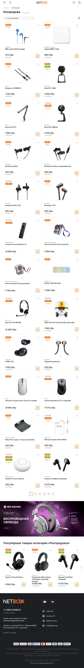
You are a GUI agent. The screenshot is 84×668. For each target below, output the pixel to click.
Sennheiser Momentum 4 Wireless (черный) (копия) (41, 579)
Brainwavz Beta (11, 166)
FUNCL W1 (9, 362)
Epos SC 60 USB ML (13, 322)
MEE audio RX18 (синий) (15, 49)
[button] (20, 43)
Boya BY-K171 (10, 127)
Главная (6, 8)
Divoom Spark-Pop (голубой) (56, 244)
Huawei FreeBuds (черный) (55, 479)
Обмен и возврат (9, 633)
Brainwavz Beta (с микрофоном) (57, 166)
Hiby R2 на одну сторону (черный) (19, 440)
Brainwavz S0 (49, 205)
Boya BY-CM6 (50, 88)
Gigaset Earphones (52, 362)
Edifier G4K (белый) (52, 283)
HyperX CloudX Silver (14, 577)
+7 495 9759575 (12, 610)
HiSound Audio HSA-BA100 (55, 440)
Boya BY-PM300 (51, 127)
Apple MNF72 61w (51, 49)
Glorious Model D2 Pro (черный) (57, 401)
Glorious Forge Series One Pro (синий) (21, 401)
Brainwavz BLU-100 (13, 205)
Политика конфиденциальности (42, 663)
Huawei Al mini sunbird (14, 479)
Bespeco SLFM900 (13, 88)
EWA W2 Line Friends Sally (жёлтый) (59, 322)
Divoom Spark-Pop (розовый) (17, 283)
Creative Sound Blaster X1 (15, 244)
